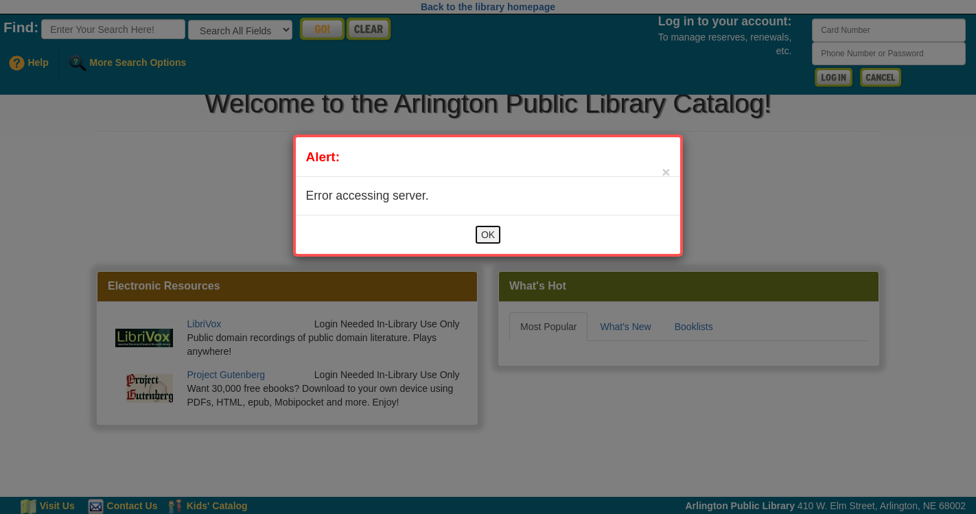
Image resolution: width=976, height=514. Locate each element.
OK (488, 234)
